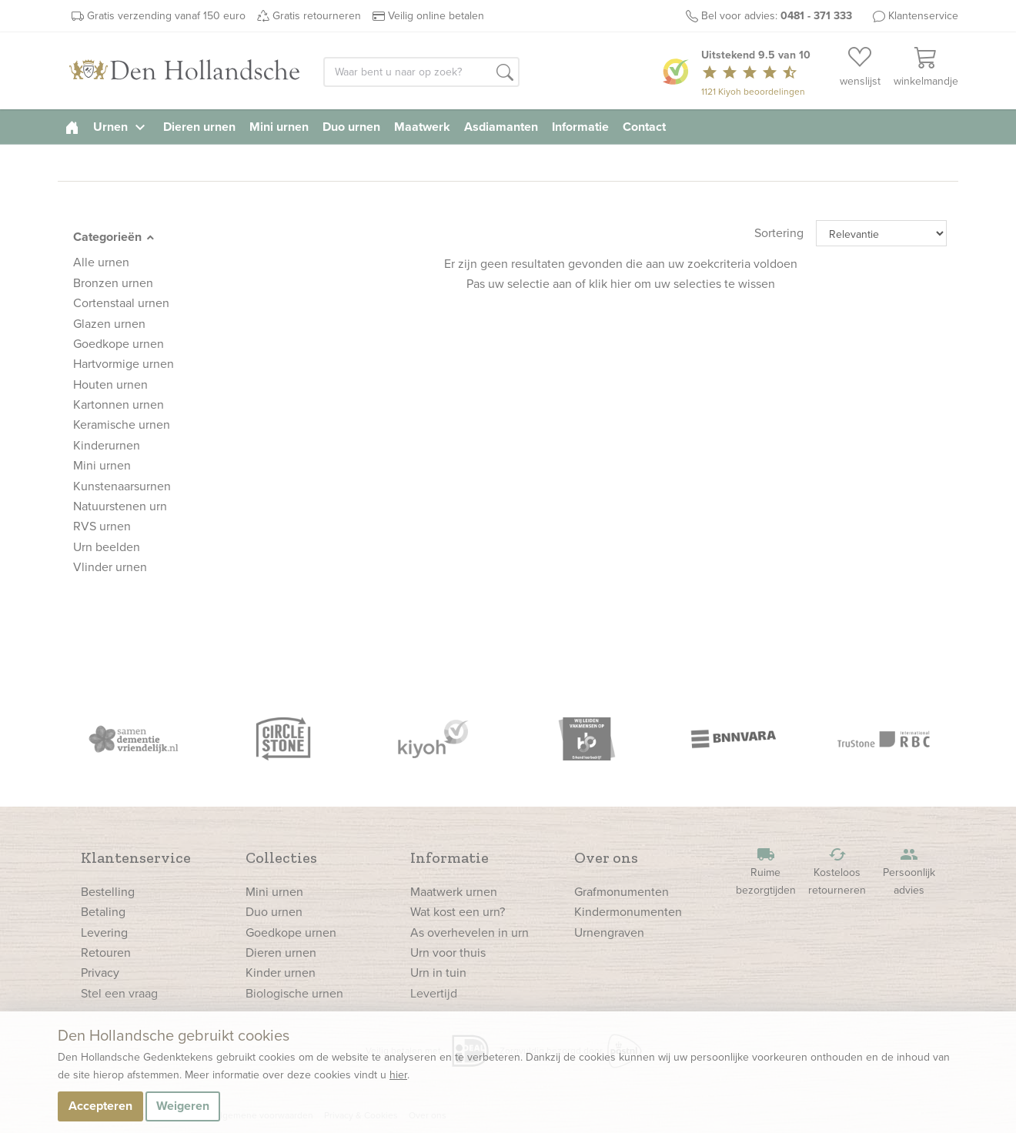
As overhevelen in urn (469, 932)
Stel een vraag (119, 993)
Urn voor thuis (448, 952)
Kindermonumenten (628, 912)
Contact (644, 126)
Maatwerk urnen (453, 892)
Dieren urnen (199, 126)
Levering (104, 932)
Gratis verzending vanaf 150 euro (166, 16)
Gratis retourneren (316, 16)
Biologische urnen (294, 993)
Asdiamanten (501, 126)
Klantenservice (923, 16)
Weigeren (182, 1106)
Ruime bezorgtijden (765, 871)
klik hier (610, 283)
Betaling (103, 912)
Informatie (580, 126)
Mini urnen (279, 126)
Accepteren (100, 1106)
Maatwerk (422, 126)
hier (398, 1075)
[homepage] (72, 126)
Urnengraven (609, 932)
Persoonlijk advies (909, 871)
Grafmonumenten (621, 892)
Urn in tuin (438, 972)
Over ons (606, 857)
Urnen (121, 126)
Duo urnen (351, 126)
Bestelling (108, 892)
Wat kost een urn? (457, 912)
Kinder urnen (281, 972)
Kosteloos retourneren (837, 871)
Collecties (281, 857)
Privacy (100, 972)
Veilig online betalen (436, 16)
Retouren (106, 952)
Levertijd (433, 993)
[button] (505, 73)
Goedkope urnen (291, 932)
